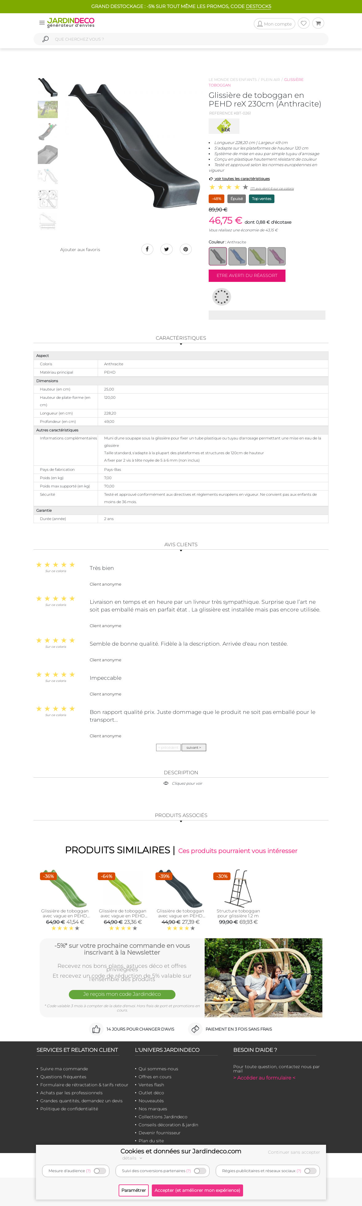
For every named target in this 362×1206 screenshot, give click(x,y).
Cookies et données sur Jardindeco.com (180, 1151)
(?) (88, 1170)
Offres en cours (155, 1077)
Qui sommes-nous (158, 1069)
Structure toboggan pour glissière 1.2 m (238, 913)
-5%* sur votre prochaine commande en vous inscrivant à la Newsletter (122, 949)
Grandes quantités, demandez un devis (81, 1101)
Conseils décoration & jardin (168, 1125)
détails (133, 1158)
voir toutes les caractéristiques (239, 178)
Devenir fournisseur (160, 1133)
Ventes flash (151, 1085)
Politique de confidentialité (69, 1109)
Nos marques (153, 1109)
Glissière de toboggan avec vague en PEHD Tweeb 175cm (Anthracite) (180, 918)
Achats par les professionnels (71, 1093)
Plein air (270, 79)
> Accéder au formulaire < (264, 1078)
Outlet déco (151, 1093)
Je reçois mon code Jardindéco (122, 994)
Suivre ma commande (64, 1069)
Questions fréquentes (63, 1077)
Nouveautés (151, 1101)
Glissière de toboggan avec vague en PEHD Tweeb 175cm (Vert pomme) (65, 918)
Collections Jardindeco (163, 1117)
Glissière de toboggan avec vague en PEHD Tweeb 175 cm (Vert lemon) (122, 918)
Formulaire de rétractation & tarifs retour (84, 1085)
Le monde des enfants (233, 79)
